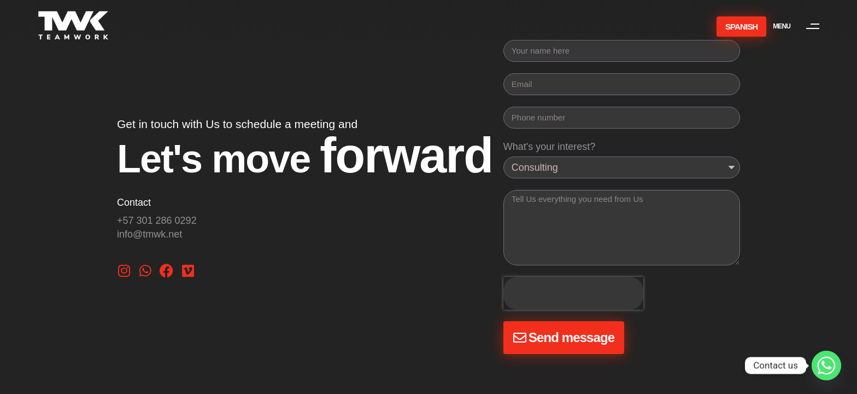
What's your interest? (549, 146)
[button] (801, 26)
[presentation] (573, 293)
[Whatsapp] (826, 365)
